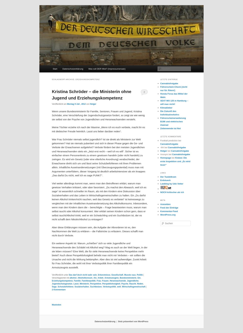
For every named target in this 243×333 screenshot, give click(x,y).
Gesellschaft (117, 275)
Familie (77, 281)
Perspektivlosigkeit (111, 284)
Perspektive (95, 284)
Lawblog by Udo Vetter (171, 184)
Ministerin (84, 284)
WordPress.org (168, 215)
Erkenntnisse (104, 275)
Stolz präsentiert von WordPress (133, 321)
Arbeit (100, 278)
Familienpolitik (89, 281)
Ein (139, 278)
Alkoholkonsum (85, 278)
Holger (93, 104)
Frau (99, 281)
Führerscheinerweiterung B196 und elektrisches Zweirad (173, 121)
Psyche (124, 284)
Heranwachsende (118, 281)
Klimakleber (166, 108)
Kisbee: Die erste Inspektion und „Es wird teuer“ (175, 161)
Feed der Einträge (169, 207)
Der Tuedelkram (168, 177)
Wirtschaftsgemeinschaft (133, 287)
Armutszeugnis (111, 278)
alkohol (73, 278)
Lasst (75, 284)
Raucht (132, 284)
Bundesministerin (128, 278)
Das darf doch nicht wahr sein (83, 275)
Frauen (105, 281)
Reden (140, 284)
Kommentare (59, 290)
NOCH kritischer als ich (172, 192)
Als (95, 278)
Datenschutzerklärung (72, 69)
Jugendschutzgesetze (62, 284)
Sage (54, 287)
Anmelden (165, 204)
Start (55, 69)
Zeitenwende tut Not (170, 128)
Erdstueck (165, 180)
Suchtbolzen (96, 287)
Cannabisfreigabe (169, 83)
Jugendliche (133, 281)
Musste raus (130, 275)
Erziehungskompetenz (62, 281)
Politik (140, 275)
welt (119, 287)
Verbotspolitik (109, 287)
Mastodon (56, 305)
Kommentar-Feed (169, 211)
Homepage (165, 158)
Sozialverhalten (82, 287)
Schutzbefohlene (65, 287)
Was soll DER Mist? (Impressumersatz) (106, 69)
